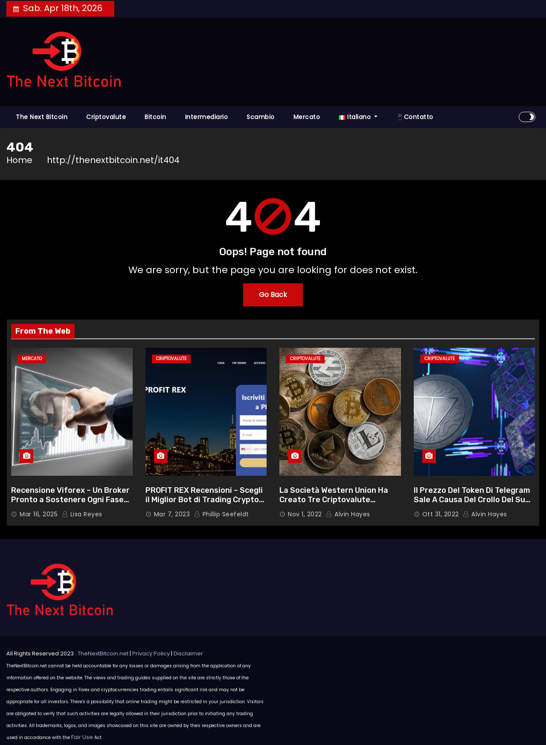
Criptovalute (106, 117)
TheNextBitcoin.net (103, 653)
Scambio (261, 117)
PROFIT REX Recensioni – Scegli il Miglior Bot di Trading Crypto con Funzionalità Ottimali (204, 500)
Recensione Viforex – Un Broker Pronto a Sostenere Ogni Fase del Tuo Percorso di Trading (70, 500)
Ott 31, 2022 (440, 514)
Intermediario (206, 117)
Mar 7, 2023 (172, 514)
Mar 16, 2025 (39, 514)
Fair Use (82, 737)
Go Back (273, 295)
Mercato (306, 117)
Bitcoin (155, 117)
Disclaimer (188, 653)
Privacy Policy (151, 653)
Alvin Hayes (348, 514)
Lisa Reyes (82, 514)
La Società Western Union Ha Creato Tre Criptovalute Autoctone (333, 500)
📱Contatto (414, 117)
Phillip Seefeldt (221, 514)
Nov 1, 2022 (305, 514)
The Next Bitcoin (41, 117)
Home (19, 160)
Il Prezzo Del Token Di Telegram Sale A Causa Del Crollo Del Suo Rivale (472, 500)
